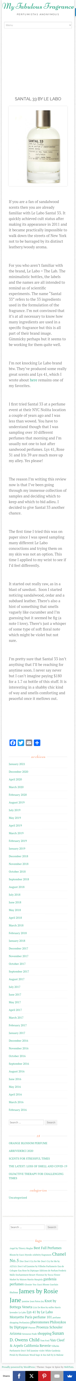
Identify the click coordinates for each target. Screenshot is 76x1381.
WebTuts (68, 1366)
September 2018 (19, 879)
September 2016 (19, 1064)
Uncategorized (18, 1197)
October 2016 (17, 1056)
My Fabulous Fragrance (38, 6)
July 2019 (14, 810)
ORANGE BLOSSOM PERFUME (28, 1143)
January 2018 (17, 941)
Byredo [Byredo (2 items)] (28, 1254)
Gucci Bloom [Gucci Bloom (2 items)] (43, 1284)
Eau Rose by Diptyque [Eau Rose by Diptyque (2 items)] (28, 1270)
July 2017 (14, 987)
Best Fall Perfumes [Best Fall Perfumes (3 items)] (48, 1248)
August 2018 (17, 887)
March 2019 (16, 833)
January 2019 (17, 848)
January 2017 (17, 1033)
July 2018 (14, 894)
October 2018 (17, 871)
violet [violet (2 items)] (42, 1350)
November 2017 (18, 956)
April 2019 (15, 825)
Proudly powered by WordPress (18, 1366)
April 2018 (15, 918)
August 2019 (17, 802)
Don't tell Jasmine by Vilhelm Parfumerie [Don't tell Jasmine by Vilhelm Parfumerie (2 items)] (37, 1266)
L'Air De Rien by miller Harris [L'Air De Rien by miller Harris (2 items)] (47, 1307)
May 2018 (15, 910)
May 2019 (15, 818)
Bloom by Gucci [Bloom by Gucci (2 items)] (17, 1254)
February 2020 (18, 795)
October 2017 (17, 964)
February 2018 (18, 933)
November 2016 (18, 1048)
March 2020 (16, 787)
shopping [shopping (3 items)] (44, 1333)
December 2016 (18, 1040)
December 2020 (18, 772)
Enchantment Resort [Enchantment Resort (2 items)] (25, 1274)
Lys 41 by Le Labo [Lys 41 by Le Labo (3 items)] (40, 1312)
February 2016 (18, 1110)
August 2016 (17, 1071)
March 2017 (16, 1017)
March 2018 (16, 925)
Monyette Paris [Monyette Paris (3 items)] (21, 1317)
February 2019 (18, 841)
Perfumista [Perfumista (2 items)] (24, 1322)
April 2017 (15, 1010)
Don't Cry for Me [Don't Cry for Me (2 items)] (32, 1261)
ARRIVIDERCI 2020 (21, 1151)
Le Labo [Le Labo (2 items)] (22, 1312)
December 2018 (18, 856)
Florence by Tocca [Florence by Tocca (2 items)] (44, 1274)
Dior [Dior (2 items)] (21, 1261)
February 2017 (18, 1025)
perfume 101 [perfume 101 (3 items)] (42, 1317)
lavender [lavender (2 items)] (14, 1312)
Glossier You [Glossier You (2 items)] (30, 1284)
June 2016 (15, 1079)
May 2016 (15, 1087)
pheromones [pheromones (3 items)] (39, 1322)
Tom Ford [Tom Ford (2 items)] (44, 1340)
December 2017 (18, 948)
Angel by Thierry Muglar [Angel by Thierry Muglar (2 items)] (21, 1248)
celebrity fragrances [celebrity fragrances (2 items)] (42, 1254)
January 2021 (17, 764)
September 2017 (19, 971)
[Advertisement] (38, 68)
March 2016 (16, 1102)
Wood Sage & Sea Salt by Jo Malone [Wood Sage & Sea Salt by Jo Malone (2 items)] (46, 1354)
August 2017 (17, 979)
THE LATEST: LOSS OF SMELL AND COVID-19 (38, 1166)
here (33, 380)
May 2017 (15, 1002)
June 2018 (15, 902)
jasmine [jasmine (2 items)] (25, 1301)
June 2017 (15, 994)
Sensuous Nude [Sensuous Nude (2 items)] (29, 1333)
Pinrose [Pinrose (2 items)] (32, 1327)
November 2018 (18, 864)
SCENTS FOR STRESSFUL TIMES (29, 1158)
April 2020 (15, 779)
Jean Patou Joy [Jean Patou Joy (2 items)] (37, 1301)
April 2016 (15, 1094)
